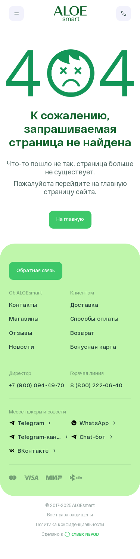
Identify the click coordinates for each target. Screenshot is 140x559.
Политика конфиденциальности (70, 524)
